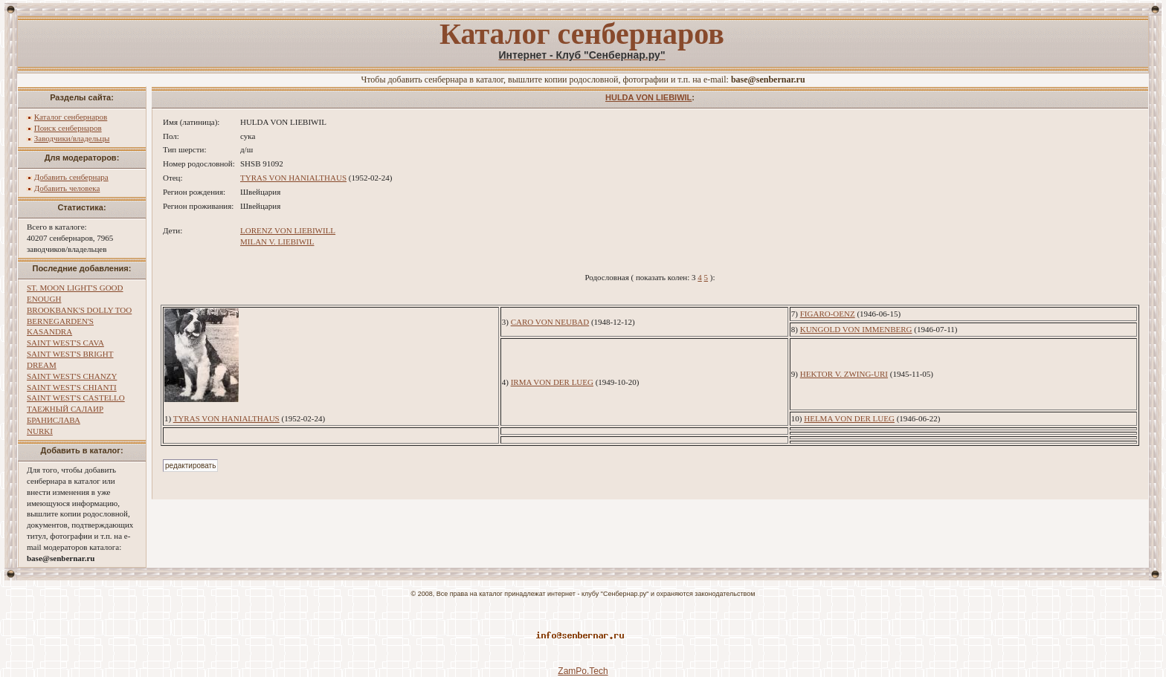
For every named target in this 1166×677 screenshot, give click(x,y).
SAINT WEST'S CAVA (65, 342)
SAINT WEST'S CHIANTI (72, 387)
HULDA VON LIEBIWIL (648, 97)
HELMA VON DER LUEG (849, 418)
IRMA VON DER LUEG (552, 382)
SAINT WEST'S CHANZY (72, 376)
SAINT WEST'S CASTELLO (76, 397)
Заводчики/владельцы (72, 138)
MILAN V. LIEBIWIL (277, 241)
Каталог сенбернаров (71, 116)
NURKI (40, 431)
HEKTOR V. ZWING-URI (844, 373)
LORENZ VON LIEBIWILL (287, 230)
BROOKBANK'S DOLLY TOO (79, 309)
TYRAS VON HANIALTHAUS (293, 177)
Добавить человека (67, 188)
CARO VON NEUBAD (550, 321)
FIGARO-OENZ (827, 313)
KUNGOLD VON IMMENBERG (856, 329)
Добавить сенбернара (71, 176)
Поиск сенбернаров (68, 127)
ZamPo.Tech (583, 671)
